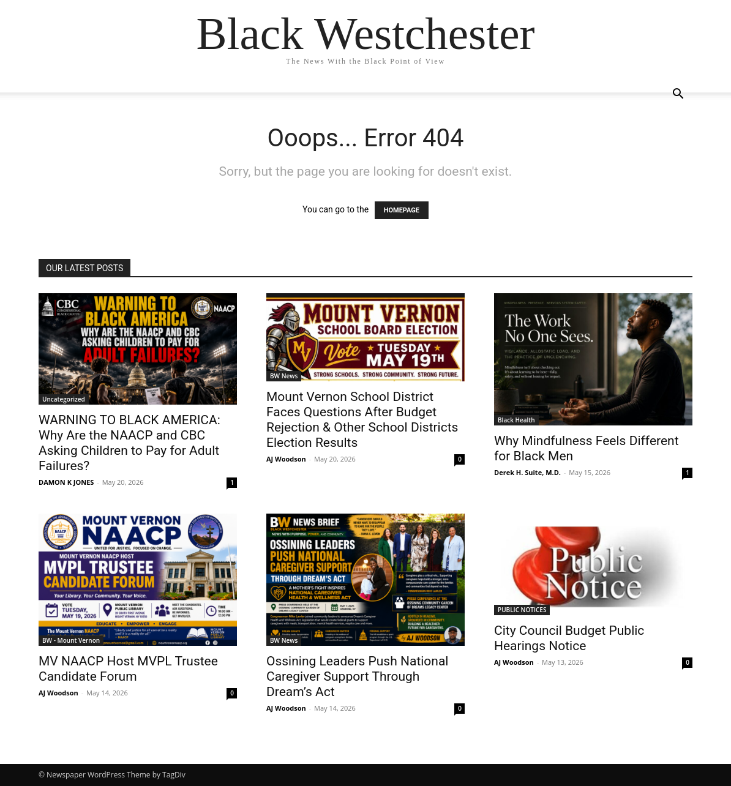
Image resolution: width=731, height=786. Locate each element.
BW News (284, 376)
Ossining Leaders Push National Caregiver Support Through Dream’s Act (357, 676)
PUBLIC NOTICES (522, 609)
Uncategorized (63, 399)
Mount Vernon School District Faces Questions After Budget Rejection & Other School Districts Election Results (362, 419)
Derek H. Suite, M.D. (527, 472)
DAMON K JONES (66, 482)
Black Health (516, 420)
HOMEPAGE (401, 210)
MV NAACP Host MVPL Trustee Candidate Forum (128, 669)
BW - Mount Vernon (71, 640)
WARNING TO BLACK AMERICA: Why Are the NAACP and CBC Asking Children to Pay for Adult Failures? (129, 443)
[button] (677, 95)
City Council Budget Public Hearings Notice (569, 638)
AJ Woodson (286, 458)
